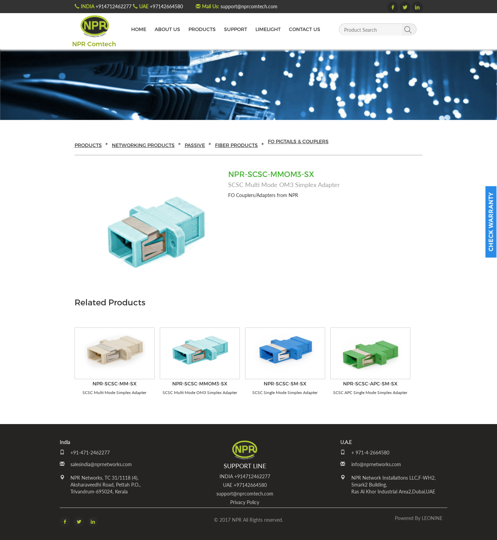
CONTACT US (304, 29)
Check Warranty (491, 222)
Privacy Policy (244, 502)
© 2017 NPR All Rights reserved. (248, 520)
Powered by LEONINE (418, 518)
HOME (138, 29)
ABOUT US (167, 29)
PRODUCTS (202, 29)
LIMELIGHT (268, 29)
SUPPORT (235, 29)
